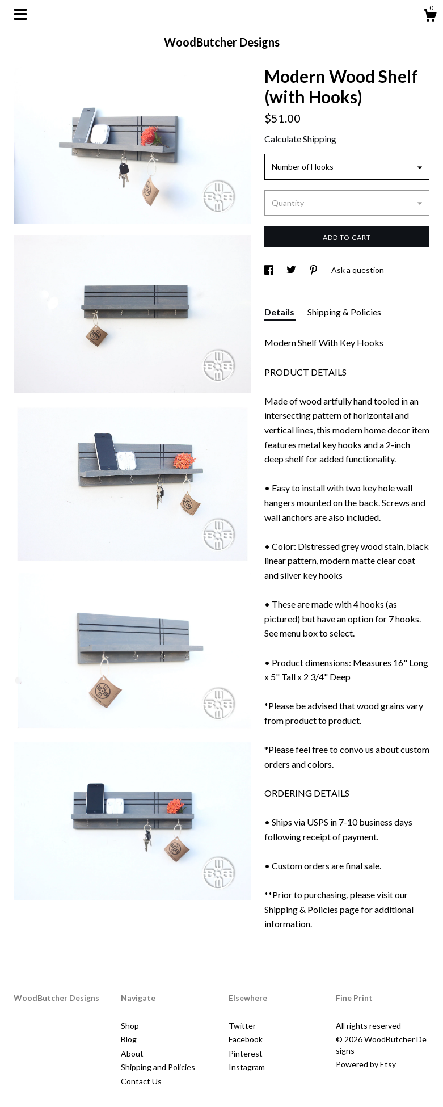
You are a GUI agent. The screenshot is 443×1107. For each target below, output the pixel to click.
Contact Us (141, 1081)
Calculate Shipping (300, 138)
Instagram (247, 1067)
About (132, 1053)
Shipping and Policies (158, 1067)
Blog (129, 1039)
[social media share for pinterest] (314, 270)
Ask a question (357, 270)
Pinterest (246, 1053)
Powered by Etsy (366, 1064)
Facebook (246, 1039)
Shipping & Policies (344, 311)
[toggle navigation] (20, 14)
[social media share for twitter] (292, 270)
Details (280, 311)
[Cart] (430, 17)
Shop (130, 1025)
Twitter (242, 1025)
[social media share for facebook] (269, 270)
